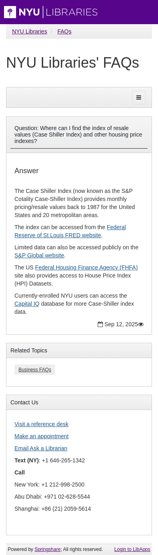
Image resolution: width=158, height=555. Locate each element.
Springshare (48, 549)
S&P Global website (39, 255)
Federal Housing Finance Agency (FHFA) (86, 267)
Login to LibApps (132, 549)
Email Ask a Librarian (41, 448)
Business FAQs (34, 370)
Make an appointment (41, 436)
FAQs (64, 31)
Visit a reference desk (41, 424)
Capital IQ (26, 303)
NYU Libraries (29, 31)
